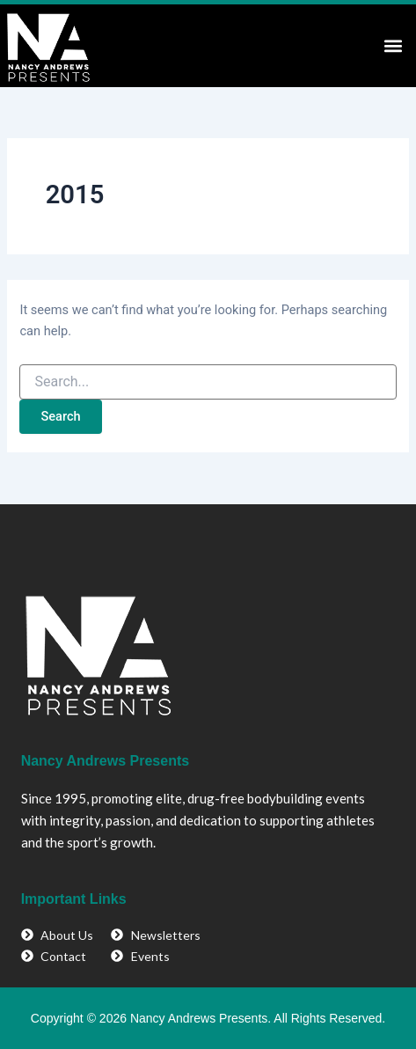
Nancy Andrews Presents (105, 760)
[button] (392, 45)
